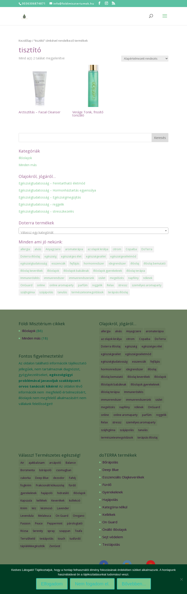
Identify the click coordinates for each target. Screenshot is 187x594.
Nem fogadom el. (92, 583)
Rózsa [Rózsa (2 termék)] (24, 531)
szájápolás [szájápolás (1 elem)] (46, 292)
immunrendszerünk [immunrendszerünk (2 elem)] (81, 278)
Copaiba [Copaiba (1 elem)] (131, 249)
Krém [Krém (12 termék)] (23, 508)
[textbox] (93, 232)
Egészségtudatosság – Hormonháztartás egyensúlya (57, 190)
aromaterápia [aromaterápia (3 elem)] (74, 249)
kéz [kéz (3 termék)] (34, 508)
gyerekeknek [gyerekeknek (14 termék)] (28, 493)
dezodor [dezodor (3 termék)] (58, 478)
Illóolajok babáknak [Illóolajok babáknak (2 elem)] (76, 271)
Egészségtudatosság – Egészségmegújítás (50, 197)
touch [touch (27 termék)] (61, 539)
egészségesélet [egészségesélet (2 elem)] (96, 256)
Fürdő (106, 484)
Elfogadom (52, 583)
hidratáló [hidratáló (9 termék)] (63, 493)
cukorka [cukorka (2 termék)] (25, 478)
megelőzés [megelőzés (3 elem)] (117, 278)
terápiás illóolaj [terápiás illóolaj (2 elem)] (118, 292)
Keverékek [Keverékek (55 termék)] (57, 500)
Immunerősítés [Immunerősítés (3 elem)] (29, 278)
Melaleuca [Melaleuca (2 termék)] (44, 516)
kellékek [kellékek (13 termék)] (42, 500)
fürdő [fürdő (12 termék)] (72, 485)
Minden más (28, 165)
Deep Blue (110, 469)
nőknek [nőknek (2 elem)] (147, 278)
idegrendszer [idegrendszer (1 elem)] (117, 263)
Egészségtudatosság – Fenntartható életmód (52, 183)
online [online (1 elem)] (41, 285)
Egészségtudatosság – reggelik (41, 204)
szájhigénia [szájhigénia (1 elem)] (27, 292)
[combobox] (93, 231)
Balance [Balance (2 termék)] (71, 463)
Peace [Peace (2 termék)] (39, 523)
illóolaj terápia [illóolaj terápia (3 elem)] (135, 271)
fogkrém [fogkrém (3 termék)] (25, 485)
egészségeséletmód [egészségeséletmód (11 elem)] (123, 256)
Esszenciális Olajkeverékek (123, 477)
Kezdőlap (25, 41)
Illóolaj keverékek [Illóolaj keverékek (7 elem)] (31, 271)
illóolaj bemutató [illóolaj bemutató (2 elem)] (155, 263)
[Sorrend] (144, 59)
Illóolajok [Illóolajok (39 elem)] (53, 271)
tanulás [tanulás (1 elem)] (62, 292)
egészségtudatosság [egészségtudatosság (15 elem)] (33, 263)
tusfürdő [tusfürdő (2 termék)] (75, 539)
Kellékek (108, 514)
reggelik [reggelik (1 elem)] (97, 285)
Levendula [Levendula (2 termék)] (27, 516)
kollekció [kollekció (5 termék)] (74, 500)
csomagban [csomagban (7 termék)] (63, 470)
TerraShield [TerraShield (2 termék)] (27, 539)
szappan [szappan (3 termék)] (64, 531)
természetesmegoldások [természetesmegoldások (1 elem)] (87, 292)
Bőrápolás (110, 462)
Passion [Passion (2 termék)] (25, 523)
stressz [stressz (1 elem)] (122, 285)
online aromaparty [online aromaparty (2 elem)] (61, 285)
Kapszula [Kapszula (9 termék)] (26, 500)
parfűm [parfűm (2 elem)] (83, 285)
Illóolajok (25, 158)
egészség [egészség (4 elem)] (50, 256)
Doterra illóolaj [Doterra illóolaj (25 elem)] (30, 256)
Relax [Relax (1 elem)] (110, 285)
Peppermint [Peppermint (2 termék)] (54, 523)
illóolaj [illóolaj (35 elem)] (134, 263)
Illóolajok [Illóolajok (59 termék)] (79, 493)
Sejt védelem (112, 537)
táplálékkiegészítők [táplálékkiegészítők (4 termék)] (32, 546)
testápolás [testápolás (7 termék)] (46, 539)
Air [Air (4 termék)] (22, 463)
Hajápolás (110, 499)
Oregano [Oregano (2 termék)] (78, 516)
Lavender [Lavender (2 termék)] (63, 508)
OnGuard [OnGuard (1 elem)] (26, 285)
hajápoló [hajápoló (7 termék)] (47, 493)
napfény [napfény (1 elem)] (133, 278)
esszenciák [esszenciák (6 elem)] (58, 263)
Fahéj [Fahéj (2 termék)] (72, 478)
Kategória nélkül (114, 507)
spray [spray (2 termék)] (51, 531)
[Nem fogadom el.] (181, 579)
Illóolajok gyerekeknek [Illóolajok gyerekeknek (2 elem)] (107, 271)
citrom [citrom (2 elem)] (117, 249)
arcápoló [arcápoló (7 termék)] (55, 463)
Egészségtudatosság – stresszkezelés (46, 211)
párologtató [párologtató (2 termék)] (75, 523)
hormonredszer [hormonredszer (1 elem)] (94, 263)
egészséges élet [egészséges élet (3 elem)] (71, 256)
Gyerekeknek (112, 492)
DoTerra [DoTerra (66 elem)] (146, 249)
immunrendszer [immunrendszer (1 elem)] (54, 278)
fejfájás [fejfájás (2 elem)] (74, 263)
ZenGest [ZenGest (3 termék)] (54, 546)
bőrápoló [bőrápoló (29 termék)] (45, 470)
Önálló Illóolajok (114, 529)
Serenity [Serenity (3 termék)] (38, 531)
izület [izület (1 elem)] (101, 278)
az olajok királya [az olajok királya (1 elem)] (98, 249)
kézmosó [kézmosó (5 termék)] (46, 508)
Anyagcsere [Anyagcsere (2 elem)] (53, 249)
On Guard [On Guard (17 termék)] (62, 516)
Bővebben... (134, 583)
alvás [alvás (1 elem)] (37, 249)
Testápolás (111, 544)
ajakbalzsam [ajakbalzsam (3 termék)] (37, 463)
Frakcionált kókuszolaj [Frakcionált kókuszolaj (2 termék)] (50, 485)
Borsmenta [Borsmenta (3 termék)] (27, 470)
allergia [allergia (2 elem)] (25, 249)
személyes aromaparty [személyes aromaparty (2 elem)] (146, 285)
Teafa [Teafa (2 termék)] (78, 531)
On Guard (109, 522)
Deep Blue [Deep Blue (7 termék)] (42, 478)
